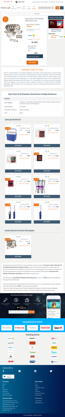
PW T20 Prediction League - (9, 408)
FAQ (3, 387)
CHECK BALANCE (36, 2)
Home (36, 384)
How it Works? (5, 389)
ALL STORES (18, 7)
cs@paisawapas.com (39, 402)
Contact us (38, 398)
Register (57, 8)
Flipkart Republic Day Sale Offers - (10, 406)
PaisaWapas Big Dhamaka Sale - (10, 400)
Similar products (13, 120)
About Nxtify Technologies (7, 395)
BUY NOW (32, 62)
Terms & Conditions (6, 393)
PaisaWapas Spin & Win (7, 410)
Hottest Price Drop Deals (39, 393)
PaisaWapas (29, 415)
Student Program (38, 395)
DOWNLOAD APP (59, 2)
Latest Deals (37, 391)
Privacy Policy (5, 391)
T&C (29, 50)
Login (61, 8)
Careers (36, 389)
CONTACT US (52, 2)
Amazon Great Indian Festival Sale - (10, 402)
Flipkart (29, 26)
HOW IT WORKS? (44, 2)
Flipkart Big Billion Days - (8, 404)
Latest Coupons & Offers (39, 387)
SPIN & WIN (19, 2)
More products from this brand (19, 231)
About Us (4, 384)
